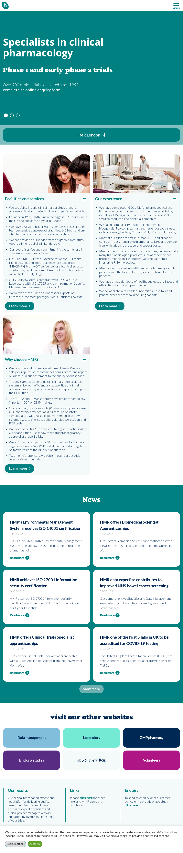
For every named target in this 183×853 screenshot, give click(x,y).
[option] (91, 68)
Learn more (18, 306)
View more (91, 689)
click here (131, 805)
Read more (17, 558)
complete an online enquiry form (31, 89)
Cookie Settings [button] (15, 843)
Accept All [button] (35, 843)
